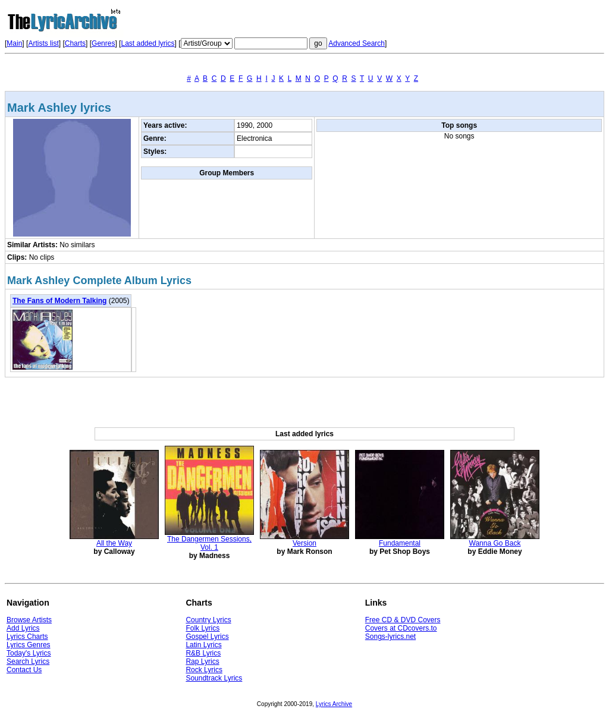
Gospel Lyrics (207, 636)
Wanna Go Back (495, 543)
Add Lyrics (23, 628)
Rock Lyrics (204, 670)
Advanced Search (356, 43)
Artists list (43, 43)
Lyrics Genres (29, 645)
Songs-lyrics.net (390, 636)
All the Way (114, 543)
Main (14, 43)
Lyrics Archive (334, 704)
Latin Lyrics (203, 645)
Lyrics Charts (27, 636)
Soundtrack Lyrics (214, 678)
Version (304, 543)
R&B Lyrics (203, 653)
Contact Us (24, 670)
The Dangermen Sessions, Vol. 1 (209, 543)
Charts (75, 43)
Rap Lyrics (202, 661)
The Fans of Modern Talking (59, 301)
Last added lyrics (147, 43)
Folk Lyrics (202, 628)
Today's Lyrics (29, 653)
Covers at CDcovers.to (401, 628)
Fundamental (399, 543)
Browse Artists (29, 620)
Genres (103, 43)
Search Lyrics (28, 661)
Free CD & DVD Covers (403, 620)
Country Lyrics (208, 620)
